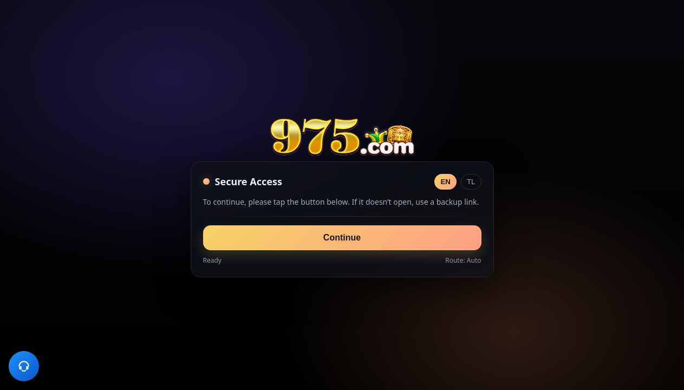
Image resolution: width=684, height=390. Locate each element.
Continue (342, 237)
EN (445, 182)
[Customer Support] (24, 366)
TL (471, 182)
